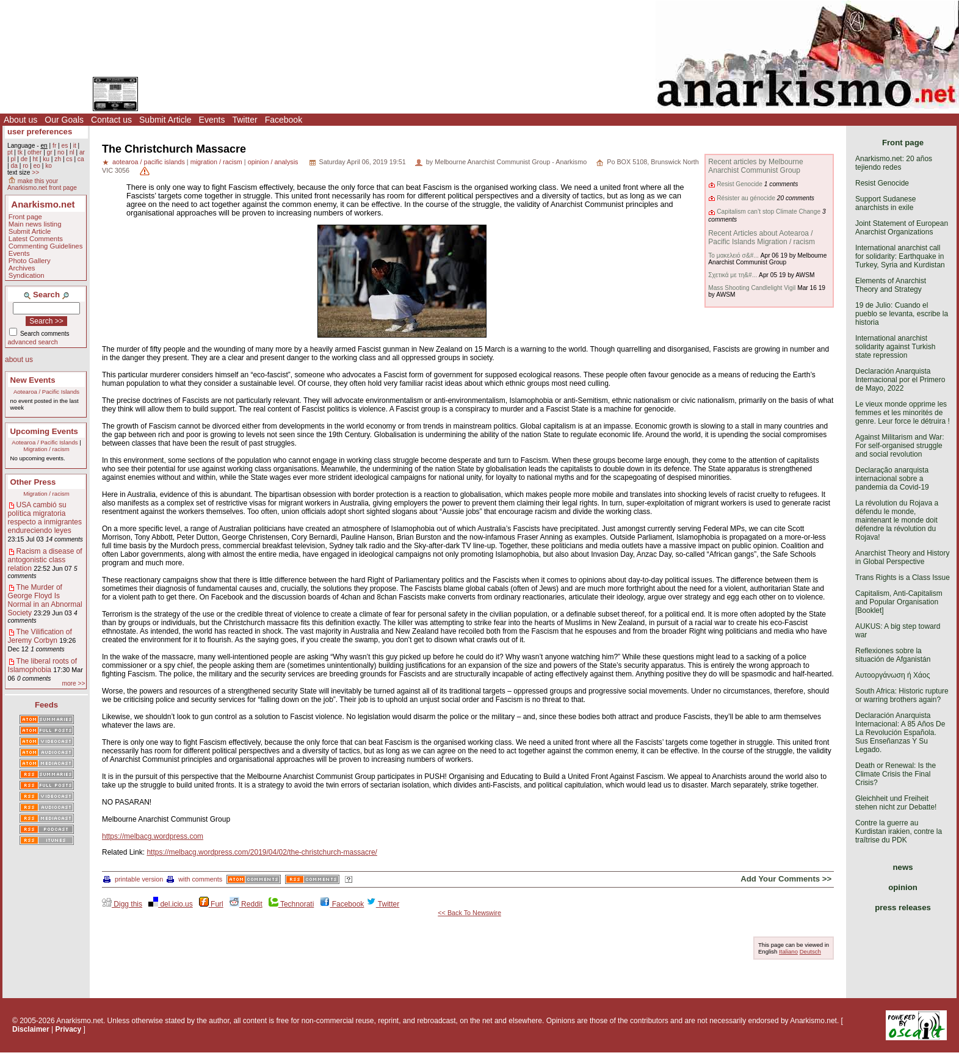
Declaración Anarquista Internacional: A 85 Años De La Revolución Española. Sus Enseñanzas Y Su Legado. (900, 732)
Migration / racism (46, 449)
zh (57, 159)
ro (25, 165)
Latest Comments (36, 238)
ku (46, 159)
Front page (25, 216)
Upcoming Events (44, 431)
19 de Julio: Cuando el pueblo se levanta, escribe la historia (901, 314)
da (13, 165)
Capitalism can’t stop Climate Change (768, 211)
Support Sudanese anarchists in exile (885, 203)
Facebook (283, 120)
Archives (22, 268)
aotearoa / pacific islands (148, 161)
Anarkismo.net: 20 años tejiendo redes (893, 163)
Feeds (46, 704)
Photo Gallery (30, 260)
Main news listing (35, 224)
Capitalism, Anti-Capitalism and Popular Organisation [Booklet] (899, 602)
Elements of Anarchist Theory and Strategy (890, 285)
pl (12, 159)
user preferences (39, 131)
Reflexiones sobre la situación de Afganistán (892, 655)
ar (82, 152)
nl (72, 152)
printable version (133, 879)
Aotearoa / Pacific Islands (46, 391)
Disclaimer (30, 1029)
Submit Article (165, 120)
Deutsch (810, 951)
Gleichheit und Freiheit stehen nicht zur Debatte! (895, 802)
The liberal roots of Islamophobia (42, 665)
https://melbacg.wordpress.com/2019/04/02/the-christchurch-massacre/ (262, 852)
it (74, 145)
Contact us (111, 120)
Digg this (122, 904)
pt (10, 152)
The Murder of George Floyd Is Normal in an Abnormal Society (45, 600)
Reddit (246, 904)
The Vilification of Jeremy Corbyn (40, 636)
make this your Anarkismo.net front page (42, 184)
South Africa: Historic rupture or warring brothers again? (902, 695)
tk (20, 152)
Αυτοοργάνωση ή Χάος (892, 675)
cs (69, 159)
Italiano (788, 951)
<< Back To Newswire (469, 912)
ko (48, 165)
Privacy (69, 1029)
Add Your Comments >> (785, 878)
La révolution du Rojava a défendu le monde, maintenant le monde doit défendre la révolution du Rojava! (896, 520)
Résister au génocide (746, 198)
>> (35, 172)
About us (20, 120)
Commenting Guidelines (46, 246)
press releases (903, 907)
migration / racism (216, 161)
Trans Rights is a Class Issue (902, 577)
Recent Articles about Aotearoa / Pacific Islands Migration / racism (761, 237)
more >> (73, 683)
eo (37, 165)
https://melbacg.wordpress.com (152, 836)
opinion (902, 887)
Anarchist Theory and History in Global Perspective (902, 557)
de (24, 159)
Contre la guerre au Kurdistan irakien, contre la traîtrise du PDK (898, 831)
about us (19, 359)
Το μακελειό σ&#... (733, 255)
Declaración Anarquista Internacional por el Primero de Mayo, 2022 (900, 380)
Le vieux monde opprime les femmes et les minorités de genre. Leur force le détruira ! (902, 412)
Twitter (244, 120)
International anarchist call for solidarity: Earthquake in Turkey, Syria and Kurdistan (900, 256)
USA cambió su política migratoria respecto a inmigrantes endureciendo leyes (45, 518)
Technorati (291, 904)
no (60, 152)
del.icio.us (170, 904)
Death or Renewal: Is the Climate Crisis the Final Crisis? (895, 774)
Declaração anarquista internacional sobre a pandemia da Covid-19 (892, 478)
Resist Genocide (739, 184)
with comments (194, 879)
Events (212, 120)
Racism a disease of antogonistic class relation (45, 560)
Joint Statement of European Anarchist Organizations (901, 227)
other (34, 152)
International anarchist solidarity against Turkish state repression (895, 347)
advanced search (33, 342)
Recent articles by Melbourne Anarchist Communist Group (755, 166)
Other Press (33, 482)
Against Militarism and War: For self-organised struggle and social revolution (899, 445)
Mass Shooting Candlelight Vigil (751, 287)
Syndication (27, 275)
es (65, 145)
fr (54, 145)
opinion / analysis (273, 161)
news (903, 867)
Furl (211, 904)
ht (35, 159)
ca (81, 159)
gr (49, 152)
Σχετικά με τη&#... (732, 275)
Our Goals (64, 120)
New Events (33, 380)
